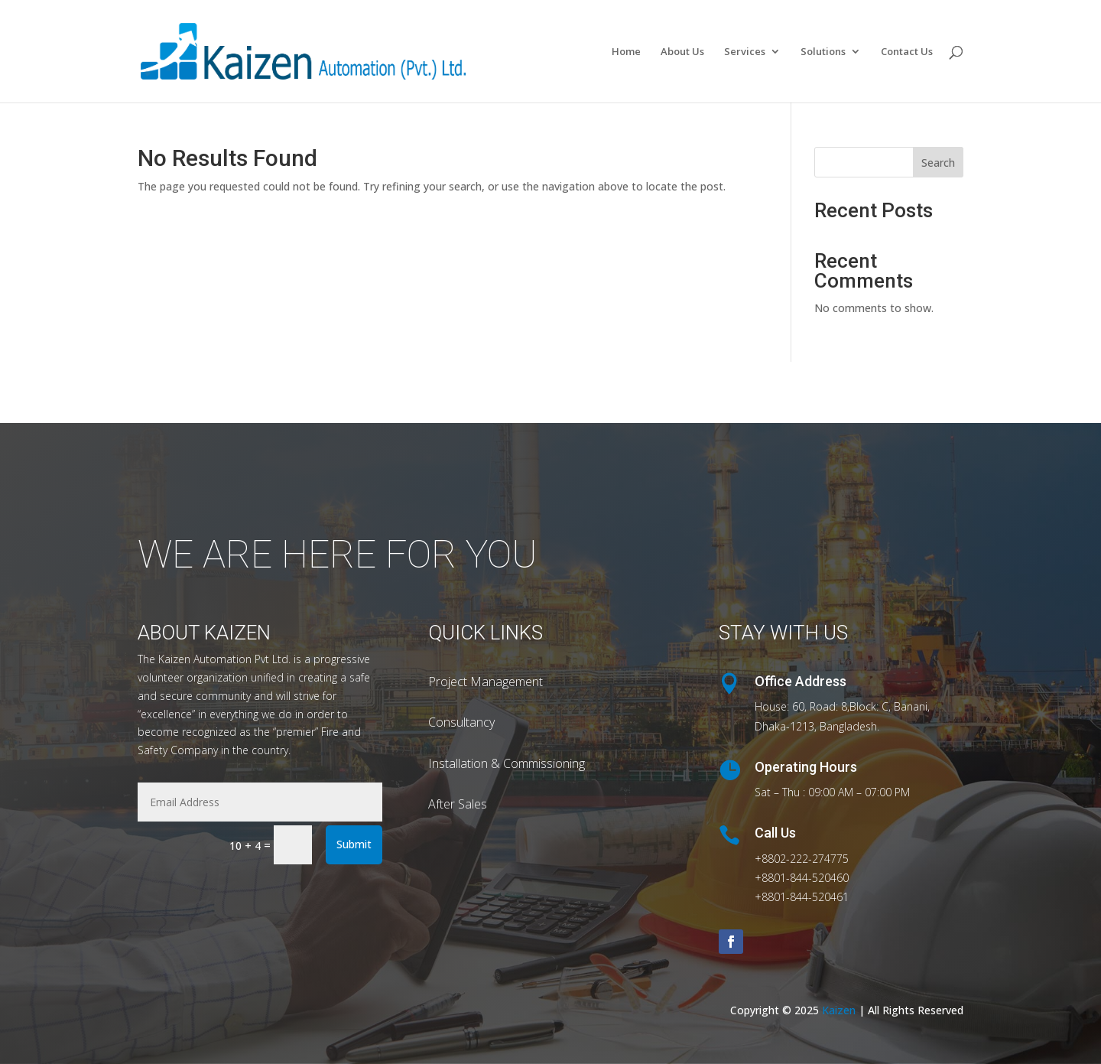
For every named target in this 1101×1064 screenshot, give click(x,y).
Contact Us (907, 52)
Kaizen (840, 1010)
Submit (354, 844)
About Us (682, 52)
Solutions (823, 52)
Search (938, 162)
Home (626, 52)
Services (744, 52)
